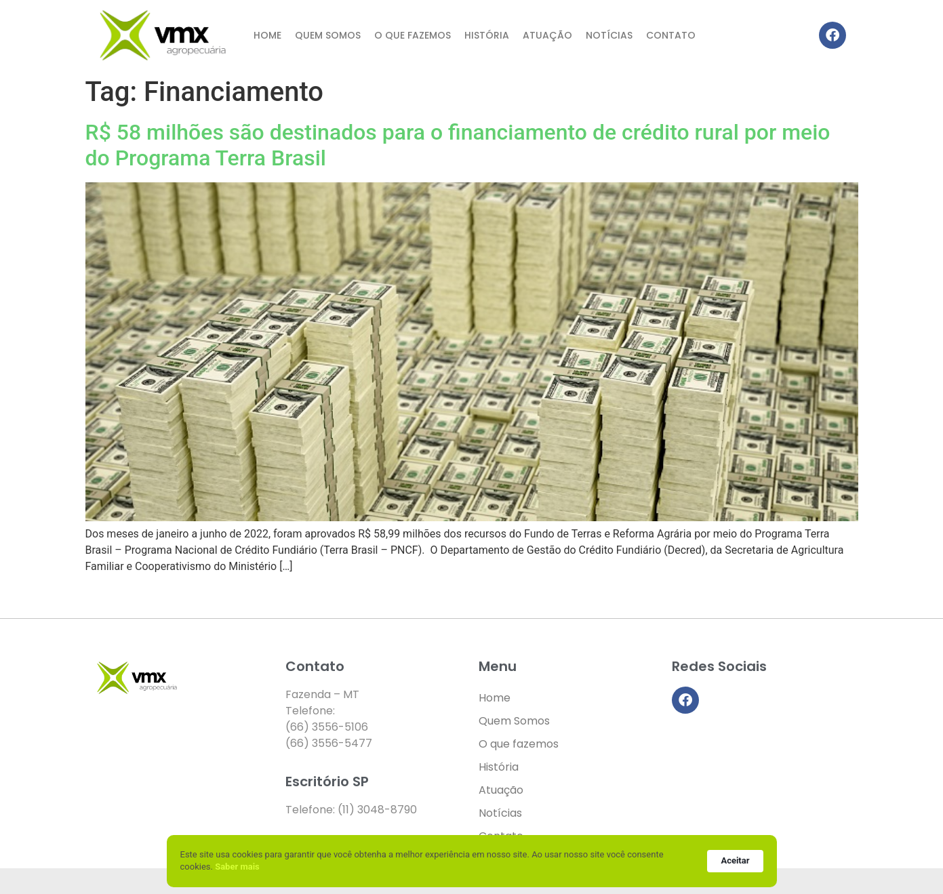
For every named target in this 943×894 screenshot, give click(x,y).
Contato (671, 35)
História (486, 35)
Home (267, 35)
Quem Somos (328, 35)
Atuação (547, 35)
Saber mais (237, 866)
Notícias (609, 35)
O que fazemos (412, 35)
